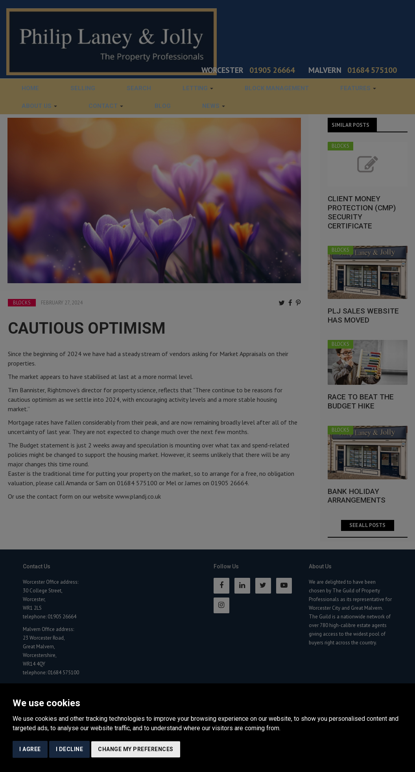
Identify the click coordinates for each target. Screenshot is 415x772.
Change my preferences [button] (135, 749)
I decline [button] (69, 749)
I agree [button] (30, 749)
